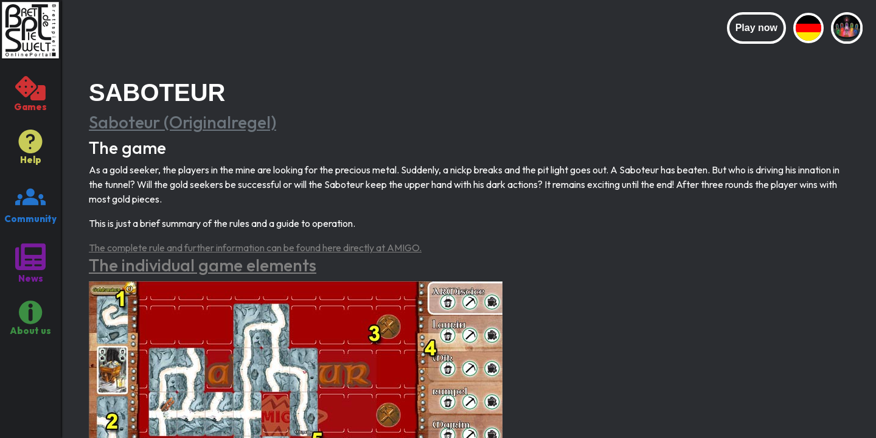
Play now (756, 28)
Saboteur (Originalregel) (182, 122)
